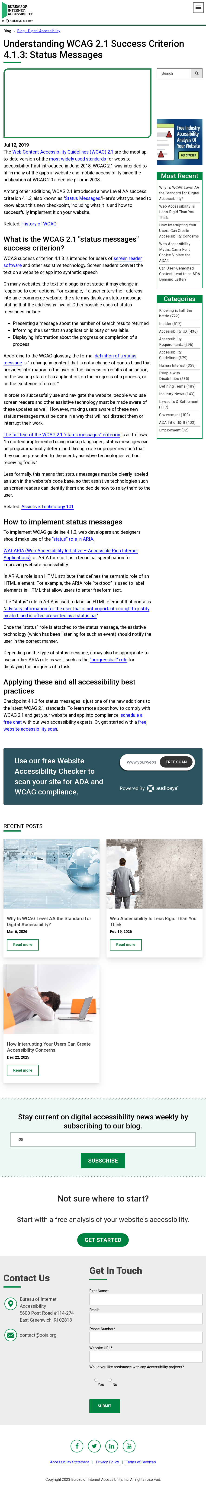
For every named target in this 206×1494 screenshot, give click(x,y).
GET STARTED (103, 1240)
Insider (170, 323)
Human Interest (177, 365)
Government (174, 415)
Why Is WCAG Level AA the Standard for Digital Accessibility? (179, 193)
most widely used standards (77, 159)
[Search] (180, 73)
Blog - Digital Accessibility (38, 31)
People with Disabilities (174, 376)
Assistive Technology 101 (47, 506)
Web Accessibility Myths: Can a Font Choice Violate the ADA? (175, 252)
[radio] (98, 1381)
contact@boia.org (38, 1335)
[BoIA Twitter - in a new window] (94, 1446)
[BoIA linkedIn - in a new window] (111, 1446)
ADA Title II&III (177, 422)
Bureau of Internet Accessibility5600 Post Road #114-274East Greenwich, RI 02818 (47, 1309)
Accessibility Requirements (176, 342)
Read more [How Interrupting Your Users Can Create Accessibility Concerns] (22, 1070)
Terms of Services (141, 1462)
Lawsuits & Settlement (178, 404)
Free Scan (176, 762)
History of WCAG (38, 224)
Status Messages (82, 198)
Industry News (176, 394)
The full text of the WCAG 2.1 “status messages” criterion (61, 434)
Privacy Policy (107, 1462)
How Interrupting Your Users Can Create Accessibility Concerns (179, 230)
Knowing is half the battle (175, 313)
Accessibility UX (178, 331)
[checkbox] (103, 1381)
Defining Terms (177, 386)
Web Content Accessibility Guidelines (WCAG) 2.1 (62, 152)
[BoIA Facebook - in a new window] (77, 1446)
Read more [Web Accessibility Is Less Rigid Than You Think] (125, 944)
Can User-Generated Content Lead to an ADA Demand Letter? (179, 274)
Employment (173, 430)
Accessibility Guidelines (173, 355)
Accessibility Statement (69, 1462)
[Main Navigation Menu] (198, 7)
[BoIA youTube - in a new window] (129, 1446)
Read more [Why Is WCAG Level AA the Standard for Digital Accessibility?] (22, 944)
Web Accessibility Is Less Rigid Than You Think (177, 212)
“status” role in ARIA (72, 539)
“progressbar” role (108, 659)
